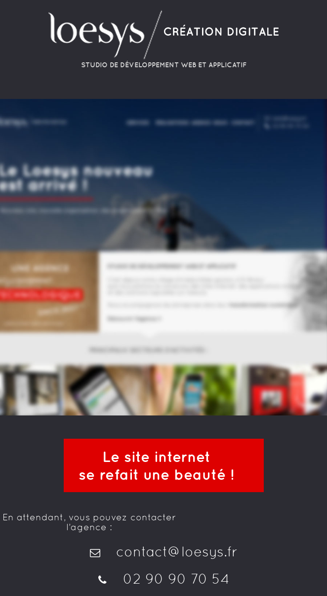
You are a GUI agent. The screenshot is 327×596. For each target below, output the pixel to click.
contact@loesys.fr (164, 551)
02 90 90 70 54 (163, 579)
